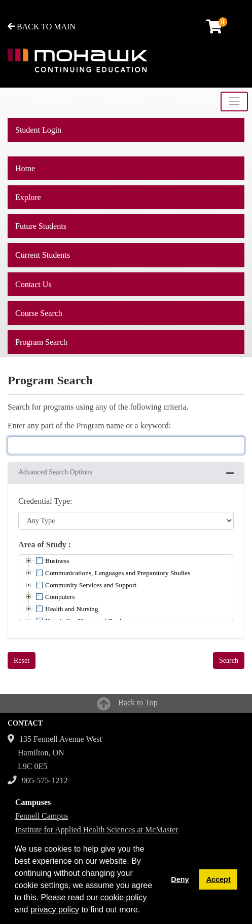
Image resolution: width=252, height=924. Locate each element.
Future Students (40, 226)
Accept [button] (218, 879)
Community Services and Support (90, 585)
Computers (60, 596)
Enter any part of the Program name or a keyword (88, 425)
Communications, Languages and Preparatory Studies (117, 573)
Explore (28, 197)
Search (228, 660)
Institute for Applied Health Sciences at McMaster (96, 829)
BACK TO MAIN (42, 26)
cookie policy (123, 897)
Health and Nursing (71, 609)
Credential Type (44, 501)
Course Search (38, 313)
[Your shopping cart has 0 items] (215, 29)
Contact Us (33, 284)
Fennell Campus (41, 816)
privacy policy (54, 909)
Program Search (41, 342)
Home (25, 168)
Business (57, 561)
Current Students (42, 255)
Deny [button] (180, 879)
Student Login (38, 130)
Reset (21, 660)
